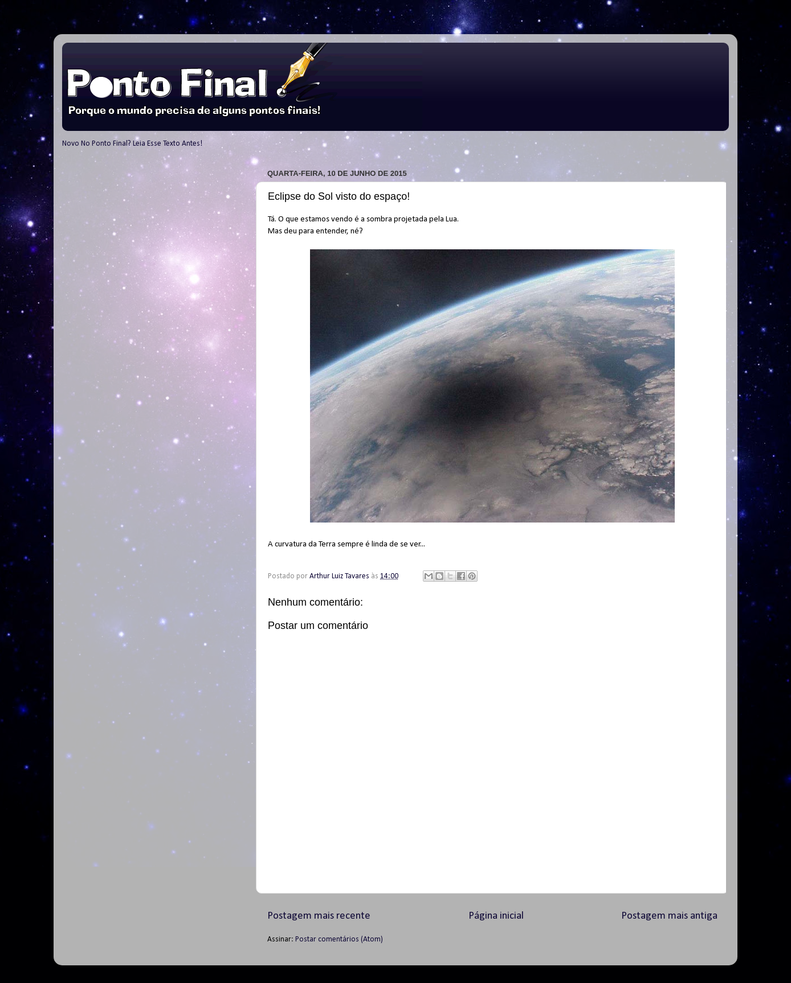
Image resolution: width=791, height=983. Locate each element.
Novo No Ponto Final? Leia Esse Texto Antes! (132, 143)
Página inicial (496, 916)
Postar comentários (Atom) (339, 939)
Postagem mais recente (318, 916)
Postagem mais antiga (669, 916)
